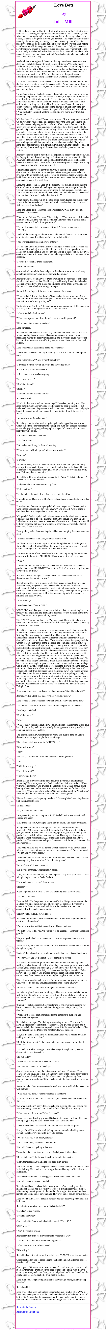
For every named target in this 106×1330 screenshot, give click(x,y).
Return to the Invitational (27, 1312)
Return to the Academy (27, 1307)
